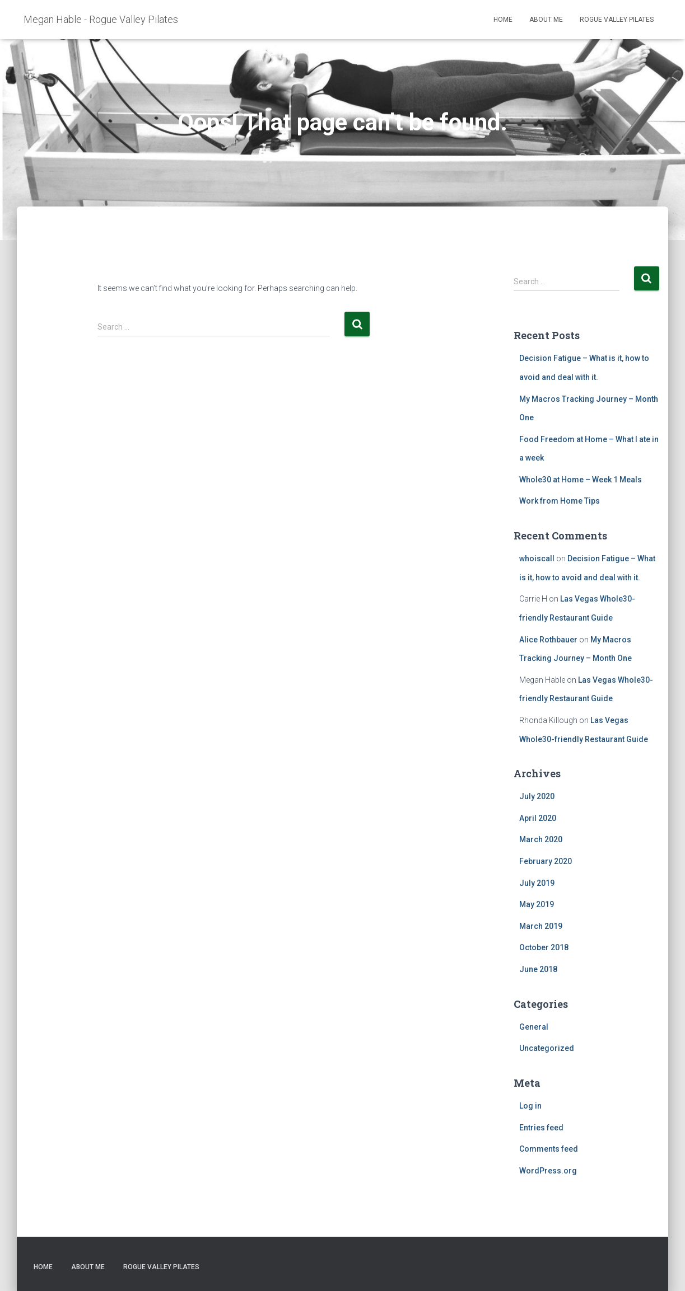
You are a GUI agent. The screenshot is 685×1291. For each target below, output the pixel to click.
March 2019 (540, 926)
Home (502, 20)
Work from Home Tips (559, 500)
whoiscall (536, 558)
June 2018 (538, 969)
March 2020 (540, 839)
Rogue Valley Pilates (617, 20)
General (533, 1026)
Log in (530, 1105)
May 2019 (536, 904)
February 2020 (545, 861)
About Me (546, 20)
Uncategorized (546, 1048)
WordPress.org (548, 1170)
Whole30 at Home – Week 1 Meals (580, 479)
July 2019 (536, 883)
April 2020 (537, 818)
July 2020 (536, 796)
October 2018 (543, 947)
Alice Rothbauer (548, 639)
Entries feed (541, 1127)
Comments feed (548, 1148)
